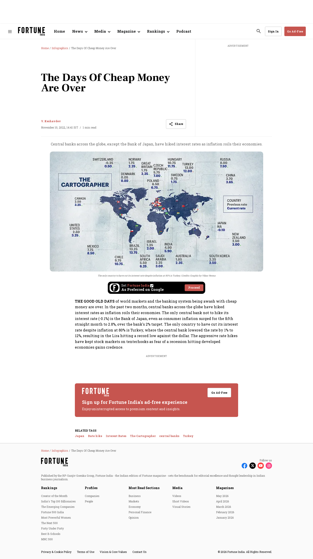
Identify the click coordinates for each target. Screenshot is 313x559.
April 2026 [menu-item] (222, 501)
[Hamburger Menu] (10, 31)
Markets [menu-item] (134, 501)
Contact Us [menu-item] (139, 552)
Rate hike (95, 436)
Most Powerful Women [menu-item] (56, 517)
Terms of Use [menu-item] (85, 552)
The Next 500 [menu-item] (49, 523)
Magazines (225, 488)
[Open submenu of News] (79, 31)
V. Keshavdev (51, 121)
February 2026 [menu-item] (225, 512)
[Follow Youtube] (261, 465)
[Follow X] (252, 465)
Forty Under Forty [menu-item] (52, 528)
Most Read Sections (144, 488)
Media (177, 488)
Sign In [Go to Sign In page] (273, 31)
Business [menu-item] (135, 496)
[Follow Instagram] (269, 465)
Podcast (183, 31)
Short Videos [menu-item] (180, 501)
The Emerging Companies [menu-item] (58, 506)
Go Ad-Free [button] (295, 31)
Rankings (49, 488)
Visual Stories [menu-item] (181, 506)
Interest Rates (116, 436)
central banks (169, 436)
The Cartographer (143, 436)
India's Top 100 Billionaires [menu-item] (58, 501)
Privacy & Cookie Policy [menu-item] (56, 552)
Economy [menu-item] (135, 506)
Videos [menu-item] (176, 496)
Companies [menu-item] (92, 496)
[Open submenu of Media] (102, 31)
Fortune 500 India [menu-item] (52, 512)
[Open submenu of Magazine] (128, 31)
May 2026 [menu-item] (222, 496)
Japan (79, 436)
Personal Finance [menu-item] (140, 512)
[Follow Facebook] (244, 465)
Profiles (91, 488)
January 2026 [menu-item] (225, 517)
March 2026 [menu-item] (223, 506)
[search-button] (258, 31)
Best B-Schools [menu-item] (50, 534)
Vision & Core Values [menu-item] (113, 552)
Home (59, 31)
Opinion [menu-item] (134, 517)
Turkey (188, 436)
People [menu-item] (89, 501)
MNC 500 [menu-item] (47, 539)
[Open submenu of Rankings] (158, 31)
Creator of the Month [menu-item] (54, 496)
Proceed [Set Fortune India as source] (194, 287)
